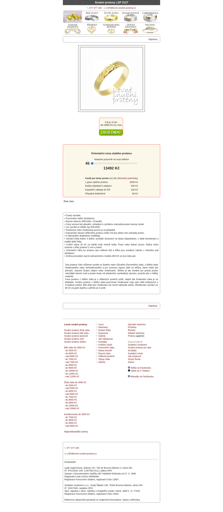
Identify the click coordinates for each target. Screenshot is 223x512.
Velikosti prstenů (106, 356)
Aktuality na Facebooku (141, 376)
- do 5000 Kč (70, 350)
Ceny (101, 324)
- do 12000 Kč (71, 373)
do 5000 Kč (84, 414)
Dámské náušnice (137, 324)
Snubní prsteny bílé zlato (76, 333)
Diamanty (103, 327)
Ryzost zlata (104, 353)
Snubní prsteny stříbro (75, 342)
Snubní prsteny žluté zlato (77, 330)
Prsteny (132, 336)
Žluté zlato (69, 382)
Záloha (101, 362)
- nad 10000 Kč (71, 408)
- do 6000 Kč (70, 353)
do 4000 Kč (80, 382)
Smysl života (134, 359)
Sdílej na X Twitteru (139, 371)
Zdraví (131, 362)
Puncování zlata (106, 347)
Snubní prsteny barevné (76, 336)
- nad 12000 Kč (71, 376)
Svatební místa (135, 353)
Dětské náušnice (136, 333)
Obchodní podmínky (127, 178)
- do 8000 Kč (70, 365)
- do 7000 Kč (70, 359)
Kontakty (102, 342)
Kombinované (71, 414)
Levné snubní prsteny (75, 324)
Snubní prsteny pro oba (139, 347)
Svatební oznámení (137, 345)
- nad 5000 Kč (71, 388)
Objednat (152, 39)
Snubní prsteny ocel (74, 339)
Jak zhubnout (134, 356)
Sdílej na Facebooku (139, 368)
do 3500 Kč (79, 347)
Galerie (101, 336)
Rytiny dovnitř (105, 350)
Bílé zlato (68, 347)
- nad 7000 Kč (71, 362)
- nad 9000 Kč (71, 426)
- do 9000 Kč (70, 368)
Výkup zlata (104, 359)
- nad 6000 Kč (71, 356)
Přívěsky (132, 327)
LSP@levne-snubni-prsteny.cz (121, 8)
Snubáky (132, 350)
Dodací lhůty (104, 330)
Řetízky (131, 330)
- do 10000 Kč (71, 371)
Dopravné (103, 333)
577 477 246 (95, 8)
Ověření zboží (105, 345)
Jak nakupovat (105, 339)
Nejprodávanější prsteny (76, 431)
